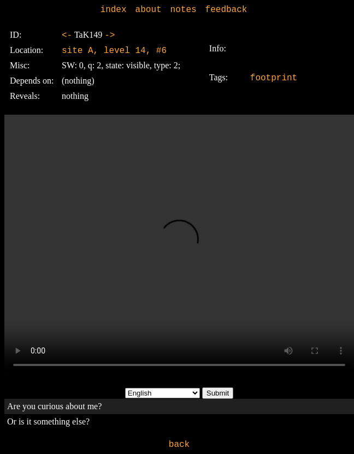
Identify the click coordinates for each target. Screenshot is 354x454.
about (148, 10)
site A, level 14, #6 (114, 51)
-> (109, 35)
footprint (273, 78)
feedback (226, 10)
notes (183, 10)
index (114, 10)
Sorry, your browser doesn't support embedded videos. (179, 246)
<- (67, 35)
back (179, 445)
